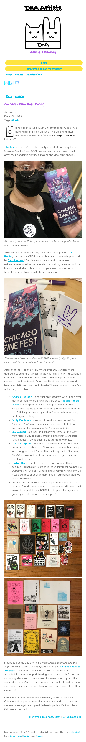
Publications (34, 74)
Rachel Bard (19, 463)
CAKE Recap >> (72, 717)
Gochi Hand (15, 736)
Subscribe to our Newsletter (44, 68)
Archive (19, 96)
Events (19, 74)
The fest (9, 147)
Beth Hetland (16, 260)
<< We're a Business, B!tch (44, 717)
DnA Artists (43, 8)
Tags (9, 96)
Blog (9, 74)
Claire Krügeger (22, 443)
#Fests (15, 120)
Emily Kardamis (21, 420)
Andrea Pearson (22, 397)
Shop (44, 63)
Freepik (39, 736)
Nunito (25, 736)
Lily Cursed (19, 432)
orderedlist (74, 732)
